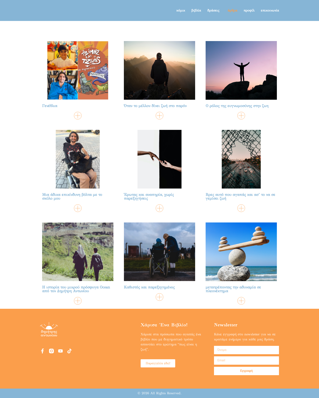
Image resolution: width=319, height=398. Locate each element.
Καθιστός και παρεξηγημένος (149, 287)
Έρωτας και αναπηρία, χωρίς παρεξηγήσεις (149, 196)
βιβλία (196, 10)
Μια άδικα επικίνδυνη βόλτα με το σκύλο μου (72, 196)
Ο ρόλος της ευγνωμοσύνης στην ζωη (237, 105)
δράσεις (214, 10)
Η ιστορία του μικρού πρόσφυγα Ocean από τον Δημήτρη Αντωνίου (76, 289)
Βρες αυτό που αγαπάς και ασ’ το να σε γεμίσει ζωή (240, 196)
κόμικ (180, 10)
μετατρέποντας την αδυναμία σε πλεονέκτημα (233, 289)
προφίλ (249, 10)
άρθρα (232, 10)
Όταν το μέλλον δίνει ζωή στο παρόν (155, 105)
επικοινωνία (270, 10)
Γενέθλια (49, 105)
